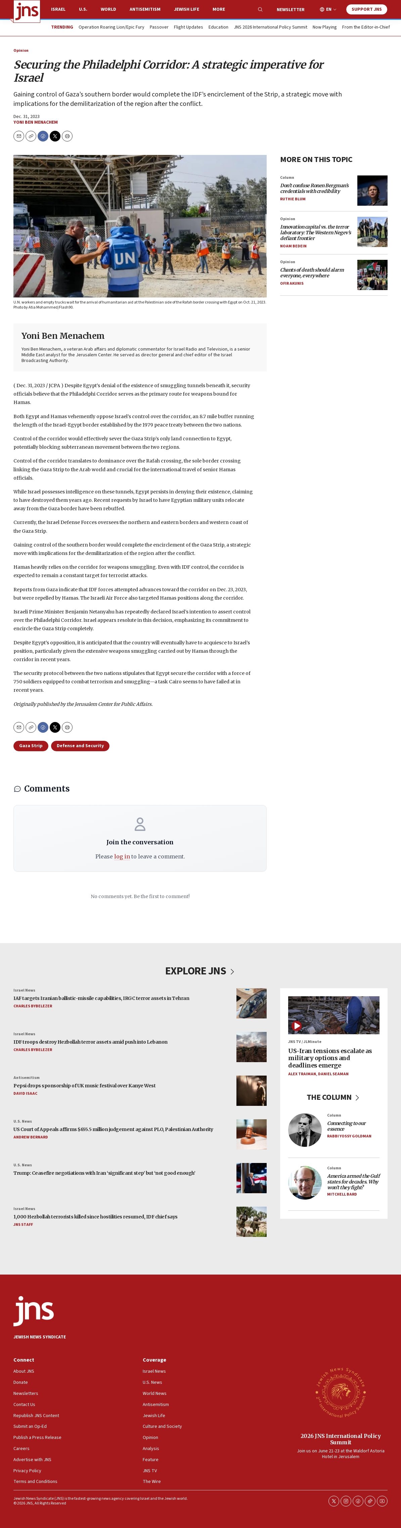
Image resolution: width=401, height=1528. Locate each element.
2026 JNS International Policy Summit (341, 1439)
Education (218, 28)
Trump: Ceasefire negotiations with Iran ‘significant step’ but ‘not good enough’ (104, 1173)
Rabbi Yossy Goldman (349, 1136)
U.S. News (22, 1121)
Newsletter (291, 9)
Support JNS (367, 9)
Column (287, 177)
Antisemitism (145, 9)
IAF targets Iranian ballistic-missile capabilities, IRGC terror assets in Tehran (101, 999)
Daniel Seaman (333, 1074)
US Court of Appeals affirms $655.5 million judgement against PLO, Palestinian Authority (113, 1130)
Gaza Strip (31, 745)
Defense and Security (80, 745)
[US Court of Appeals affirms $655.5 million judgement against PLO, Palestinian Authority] (251, 1134)
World (108, 9)
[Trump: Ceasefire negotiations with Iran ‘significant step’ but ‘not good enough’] (251, 1178)
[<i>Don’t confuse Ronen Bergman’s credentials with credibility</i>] (372, 190)
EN (328, 9)
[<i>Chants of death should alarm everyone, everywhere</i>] (372, 275)
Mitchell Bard (342, 1195)
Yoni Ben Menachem (35, 122)
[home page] (27, 11)
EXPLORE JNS (200, 971)
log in (122, 856)
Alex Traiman (302, 1074)
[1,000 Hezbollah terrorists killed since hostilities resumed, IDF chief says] (251, 1222)
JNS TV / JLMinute (304, 1042)
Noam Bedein (293, 246)
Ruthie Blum (293, 199)
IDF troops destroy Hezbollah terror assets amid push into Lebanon (90, 1042)
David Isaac (25, 1093)
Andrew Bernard (30, 1137)
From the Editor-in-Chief (366, 28)
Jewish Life (186, 9)
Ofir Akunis (292, 283)
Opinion (21, 50)
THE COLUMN (334, 1097)
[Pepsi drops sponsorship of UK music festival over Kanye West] (251, 1091)
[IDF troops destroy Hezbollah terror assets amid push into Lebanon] (251, 1047)
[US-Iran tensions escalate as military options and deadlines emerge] (334, 1015)
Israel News (24, 990)
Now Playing (325, 28)
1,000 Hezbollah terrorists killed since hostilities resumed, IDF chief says (95, 1217)
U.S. (83, 9)
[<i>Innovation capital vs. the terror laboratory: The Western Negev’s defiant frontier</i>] (372, 232)
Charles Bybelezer (32, 1006)
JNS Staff (23, 1225)
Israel (58, 9)
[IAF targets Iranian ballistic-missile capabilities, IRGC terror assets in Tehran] (251, 1003)
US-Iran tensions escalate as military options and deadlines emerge (330, 1058)
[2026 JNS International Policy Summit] (341, 1392)
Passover (159, 28)
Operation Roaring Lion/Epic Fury (111, 28)
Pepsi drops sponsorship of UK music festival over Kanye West (84, 1086)
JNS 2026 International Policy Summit (270, 28)
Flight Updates (188, 28)
